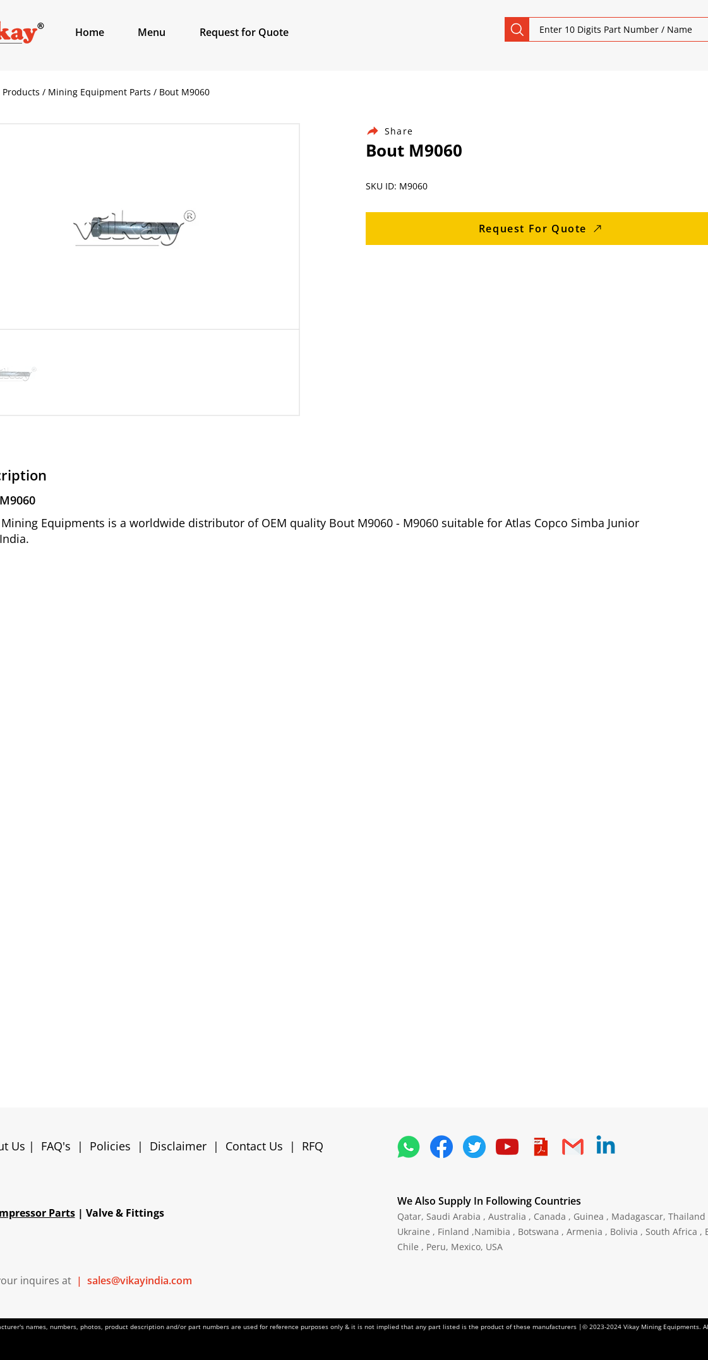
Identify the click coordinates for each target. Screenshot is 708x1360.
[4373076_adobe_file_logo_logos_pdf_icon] (540, 1146)
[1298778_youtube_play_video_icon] (507, 1146)
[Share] (397, 131)
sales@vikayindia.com (139, 1280)
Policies (110, 1146)
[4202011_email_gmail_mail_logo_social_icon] (572, 1146)
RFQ (312, 1146)
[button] (166, 32)
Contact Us (254, 1146)
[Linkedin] (605, 1146)
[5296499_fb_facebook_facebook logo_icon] (441, 1146)
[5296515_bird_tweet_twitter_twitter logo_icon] (474, 1146)
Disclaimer (181, 1146)
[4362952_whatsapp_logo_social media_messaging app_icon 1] (408, 1146)
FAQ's (56, 1146)
